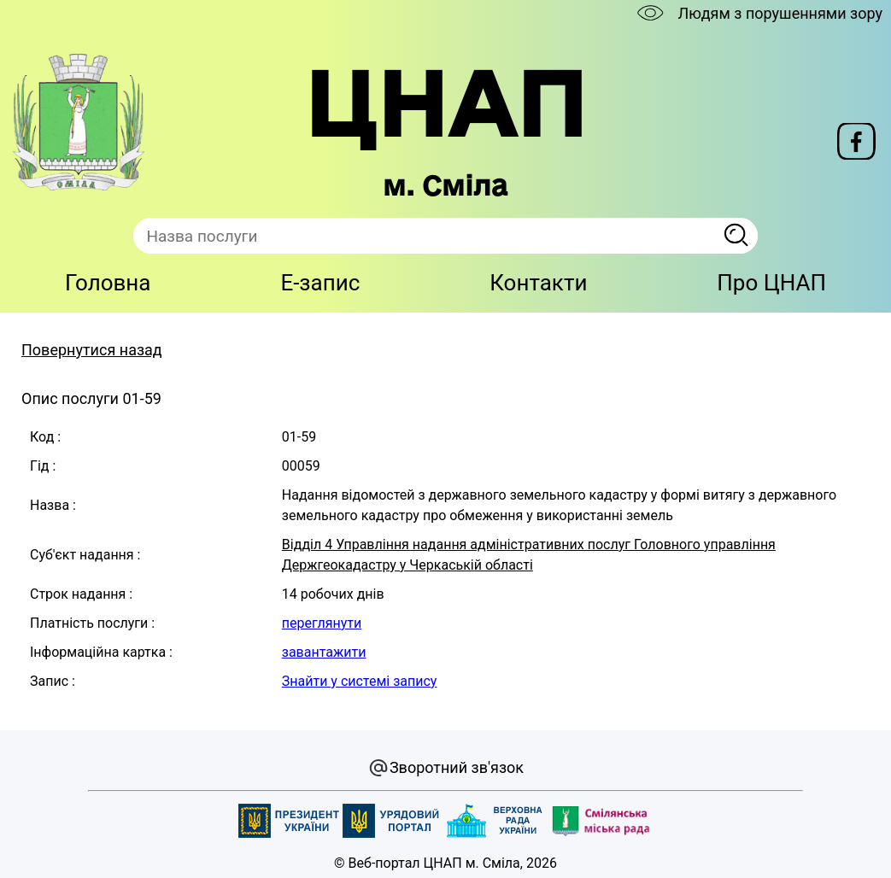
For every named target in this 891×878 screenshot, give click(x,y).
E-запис (320, 283)
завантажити (324, 652)
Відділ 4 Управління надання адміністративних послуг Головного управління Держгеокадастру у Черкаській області (529, 554)
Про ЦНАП (771, 283)
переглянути (321, 623)
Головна (108, 283)
